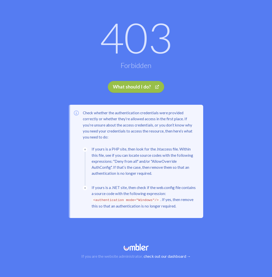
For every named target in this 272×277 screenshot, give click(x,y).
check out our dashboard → (167, 256)
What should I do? (136, 88)
